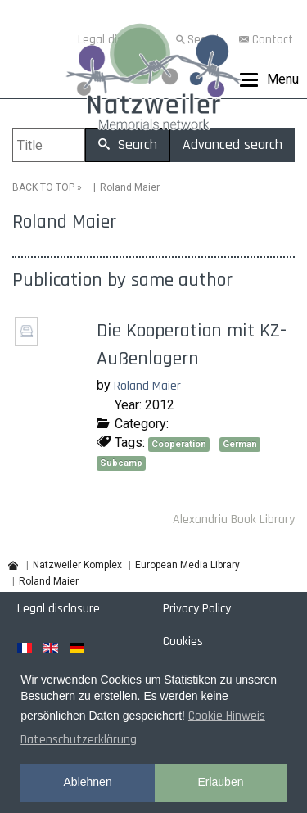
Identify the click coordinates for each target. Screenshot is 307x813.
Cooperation (178, 444)
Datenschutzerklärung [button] (78, 739)
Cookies (183, 641)
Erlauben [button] (220, 781)
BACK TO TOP (43, 187)
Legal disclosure (58, 608)
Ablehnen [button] (88, 781)
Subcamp (121, 463)
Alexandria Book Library (234, 519)
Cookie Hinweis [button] (226, 716)
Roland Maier (147, 386)
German (240, 444)
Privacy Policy (197, 608)
